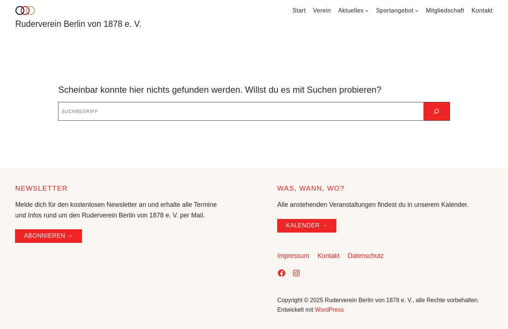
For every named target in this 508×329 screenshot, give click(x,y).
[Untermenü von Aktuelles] (367, 11)
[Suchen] (436, 111)
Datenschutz (366, 255)
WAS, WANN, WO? (310, 188)
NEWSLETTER (41, 188)
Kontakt (329, 255)
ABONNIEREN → (48, 236)
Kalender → (307, 225)
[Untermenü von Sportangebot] (417, 11)
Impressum (293, 255)
